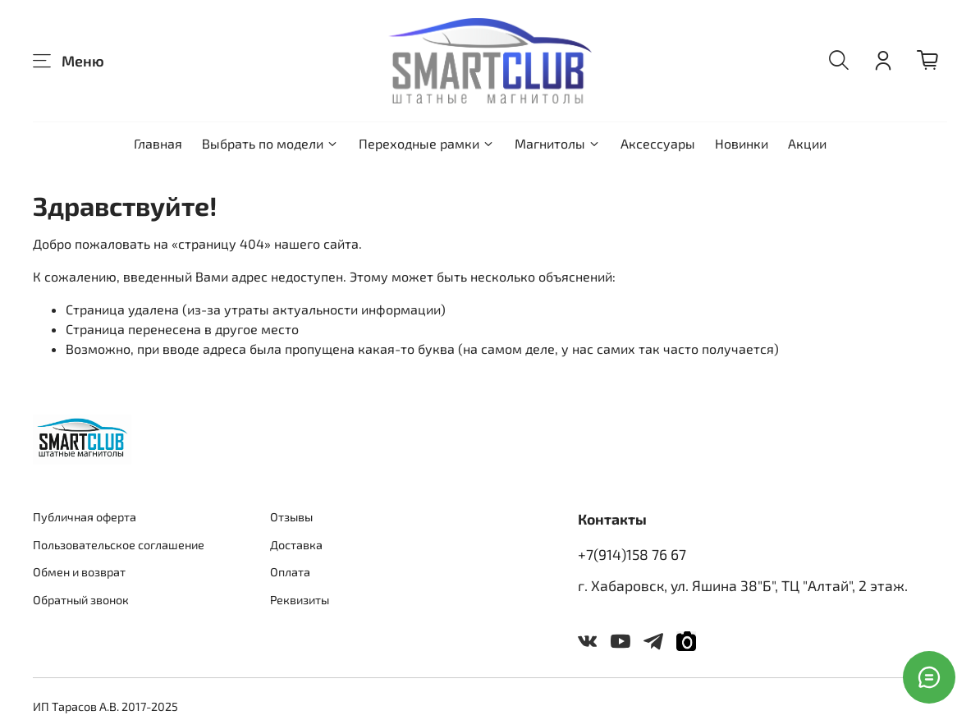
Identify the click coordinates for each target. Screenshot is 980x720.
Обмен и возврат (79, 572)
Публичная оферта (84, 517)
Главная (158, 143)
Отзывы (291, 517)
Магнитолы (558, 143)
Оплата (290, 572)
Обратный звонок (81, 600)
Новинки (741, 143)
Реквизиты (299, 600)
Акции (807, 143)
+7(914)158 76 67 (632, 554)
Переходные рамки (427, 143)
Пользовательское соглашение (118, 545)
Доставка (296, 545)
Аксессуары (658, 143)
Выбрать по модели (270, 143)
